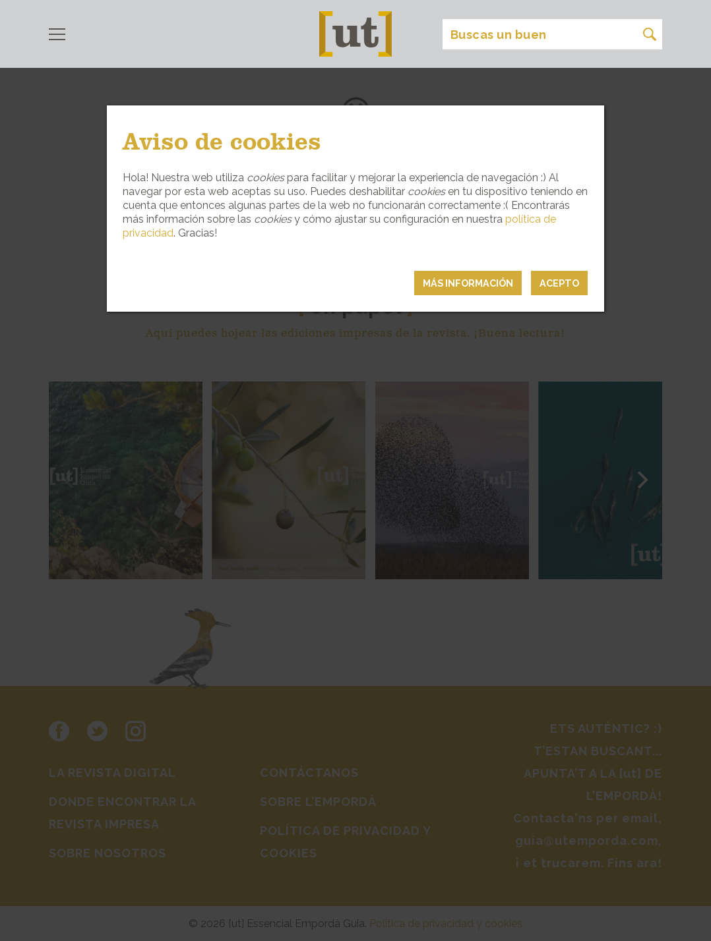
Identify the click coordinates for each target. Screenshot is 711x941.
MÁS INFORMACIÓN (468, 283)
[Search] (552, 34)
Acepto (559, 283)
